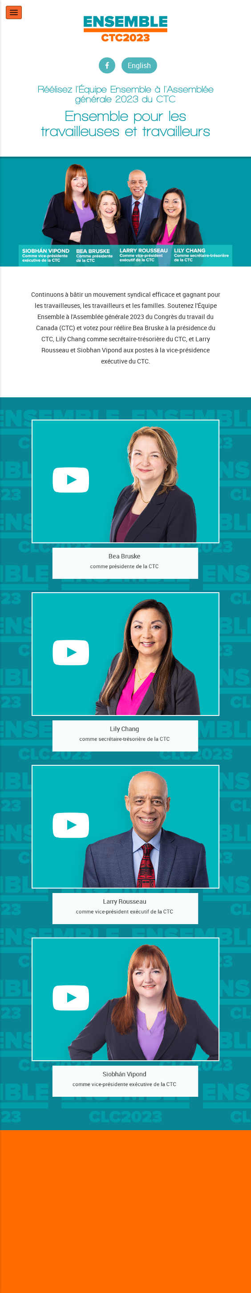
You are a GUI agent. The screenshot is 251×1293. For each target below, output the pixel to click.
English (139, 65)
